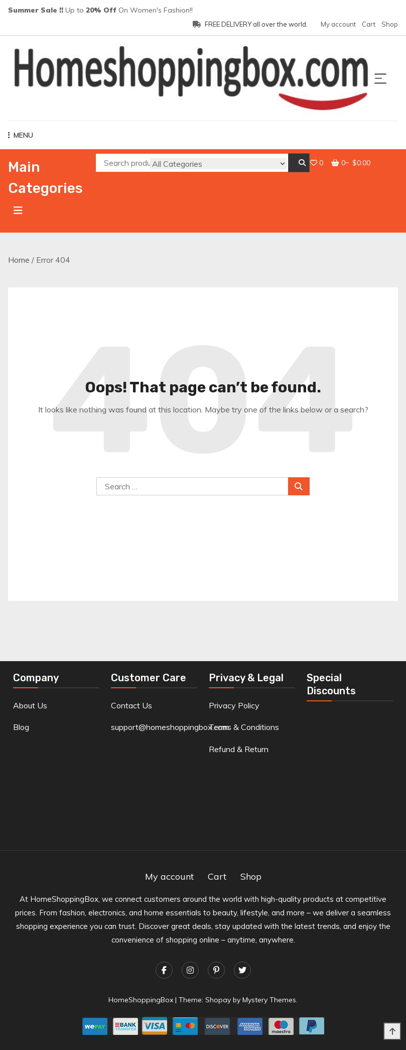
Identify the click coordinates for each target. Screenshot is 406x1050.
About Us (30, 705)
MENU (20, 135)
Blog (21, 727)
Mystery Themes (269, 999)
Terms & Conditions (244, 727)
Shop (389, 24)
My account (338, 24)
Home (19, 260)
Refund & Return (238, 749)
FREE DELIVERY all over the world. (250, 24)
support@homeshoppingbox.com (170, 727)
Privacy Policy (234, 705)
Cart (368, 24)
